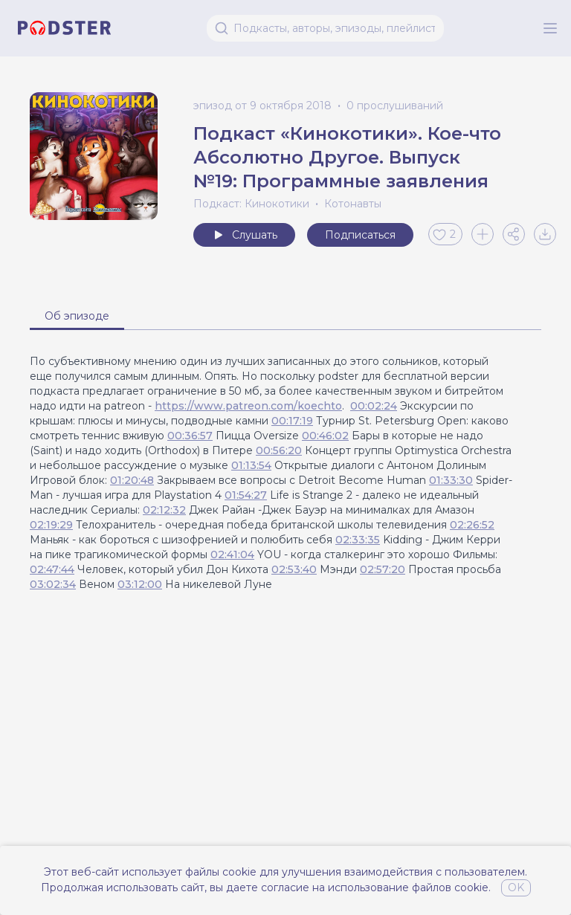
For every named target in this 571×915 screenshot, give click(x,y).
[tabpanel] (285, 473)
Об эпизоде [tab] (77, 316)
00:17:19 (292, 420)
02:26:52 (472, 524)
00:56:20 (279, 450)
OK (516, 887)
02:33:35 (357, 539)
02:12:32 (164, 510)
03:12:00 (139, 584)
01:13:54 (251, 465)
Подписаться (360, 235)
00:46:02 (325, 435)
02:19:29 (51, 524)
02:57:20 (382, 569)
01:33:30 (451, 480)
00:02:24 (373, 406)
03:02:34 (53, 584)
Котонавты (352, 203)
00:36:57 (190, 435)
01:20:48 (132, 480)
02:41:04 (232, 554)
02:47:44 (52, 569)
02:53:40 (294, 569)
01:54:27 (246, 495)
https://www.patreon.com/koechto (248, 406)
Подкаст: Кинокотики (251, 203)
